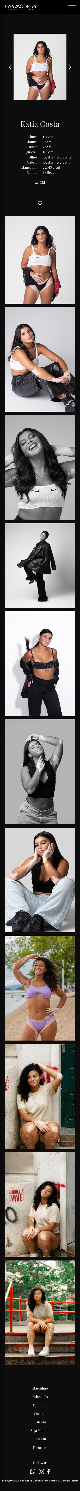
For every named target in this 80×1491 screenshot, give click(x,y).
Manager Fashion (69, 1480)
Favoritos (40, 1447)
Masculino (40, 1388)
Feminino (40, 1405)
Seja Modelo (40, 1430)
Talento (40, 1422)
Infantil (40, 1439)
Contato (40, 1413)
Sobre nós (40, 1396)
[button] (70, 66)
